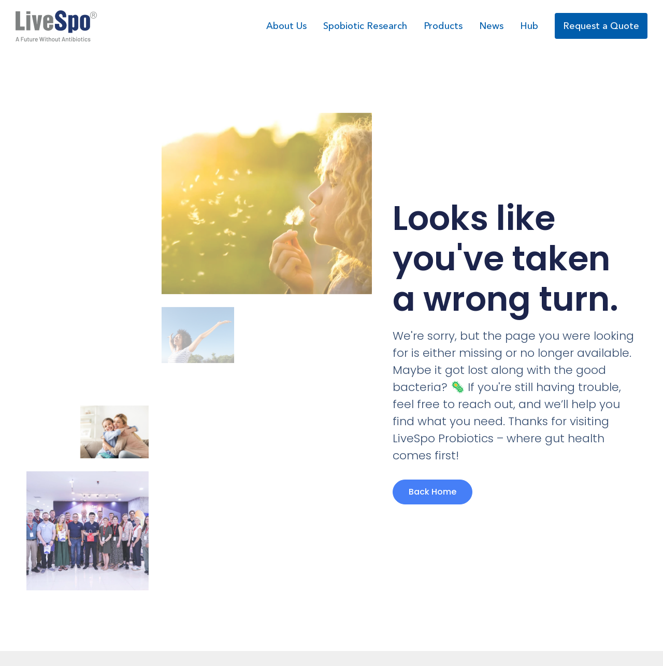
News (491, 26)
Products (443, 26)
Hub (529, 26)
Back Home (432, 492)
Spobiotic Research (365, 26)
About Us (286, 26)
